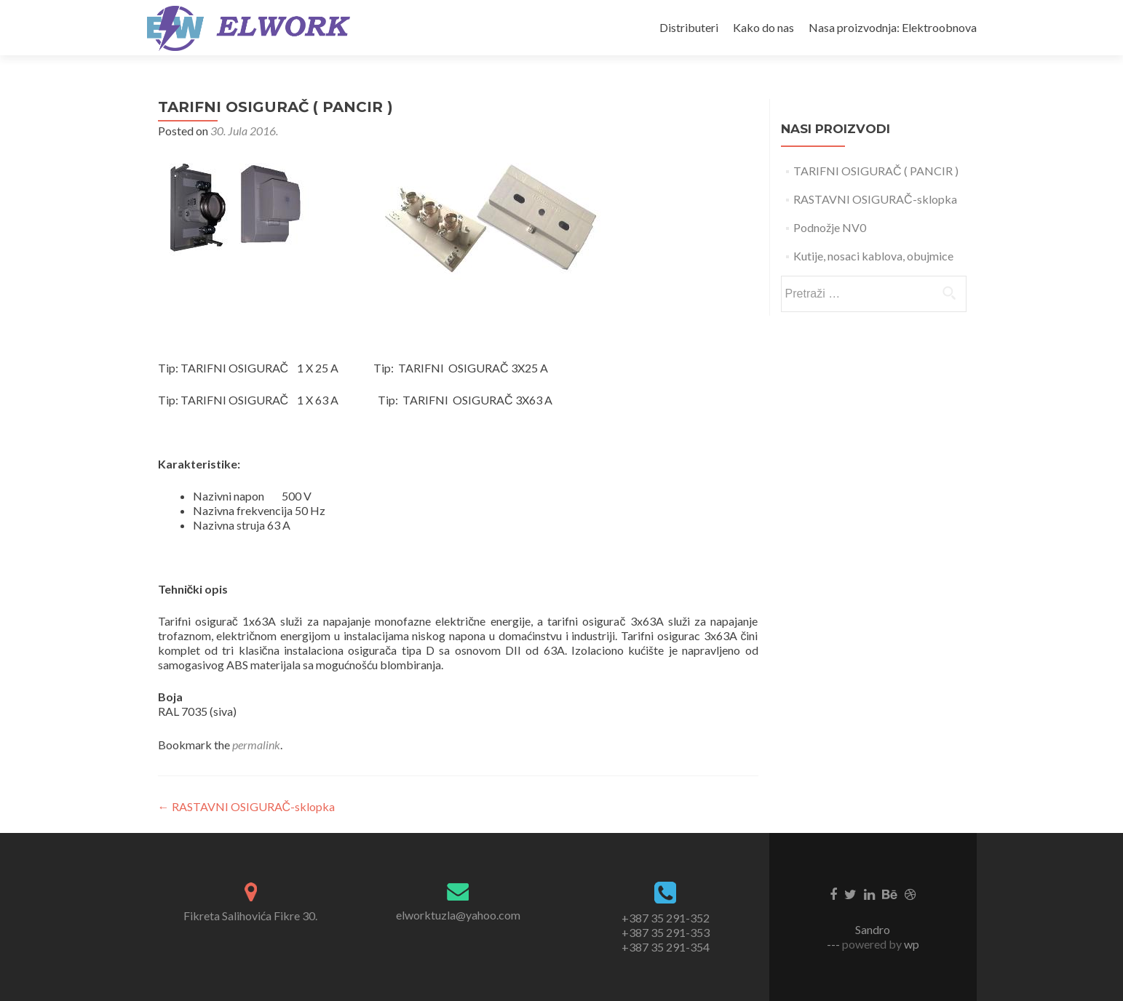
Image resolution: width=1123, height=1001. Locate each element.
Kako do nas (763, 27)
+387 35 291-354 (666, 947)
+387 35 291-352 (666, 918)
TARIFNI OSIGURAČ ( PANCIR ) (876, 171)
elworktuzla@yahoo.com (458, 915)
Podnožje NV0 (829, 227)
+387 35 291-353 (666, 932)
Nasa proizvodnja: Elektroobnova (893, 27)
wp (910, 944)
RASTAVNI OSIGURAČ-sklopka (247, 806)
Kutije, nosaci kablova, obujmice (873, 256)
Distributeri (688, 27)
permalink (256, 744)
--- (834, 944)
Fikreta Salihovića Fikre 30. (250, 915)
